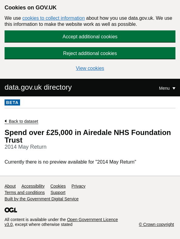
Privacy (78, 186)
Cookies (58, 186)
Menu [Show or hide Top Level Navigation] (165, 88)
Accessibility (32, 186)
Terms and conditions (25, 192)
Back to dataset (23, 121)
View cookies (90, 68)
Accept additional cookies (90, 36)
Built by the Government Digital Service (42, 198)
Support (57, 192)
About (10, 186)
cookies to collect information (53, 18)
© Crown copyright (156, 224)
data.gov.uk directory (38, 87)
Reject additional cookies (90, 53)
